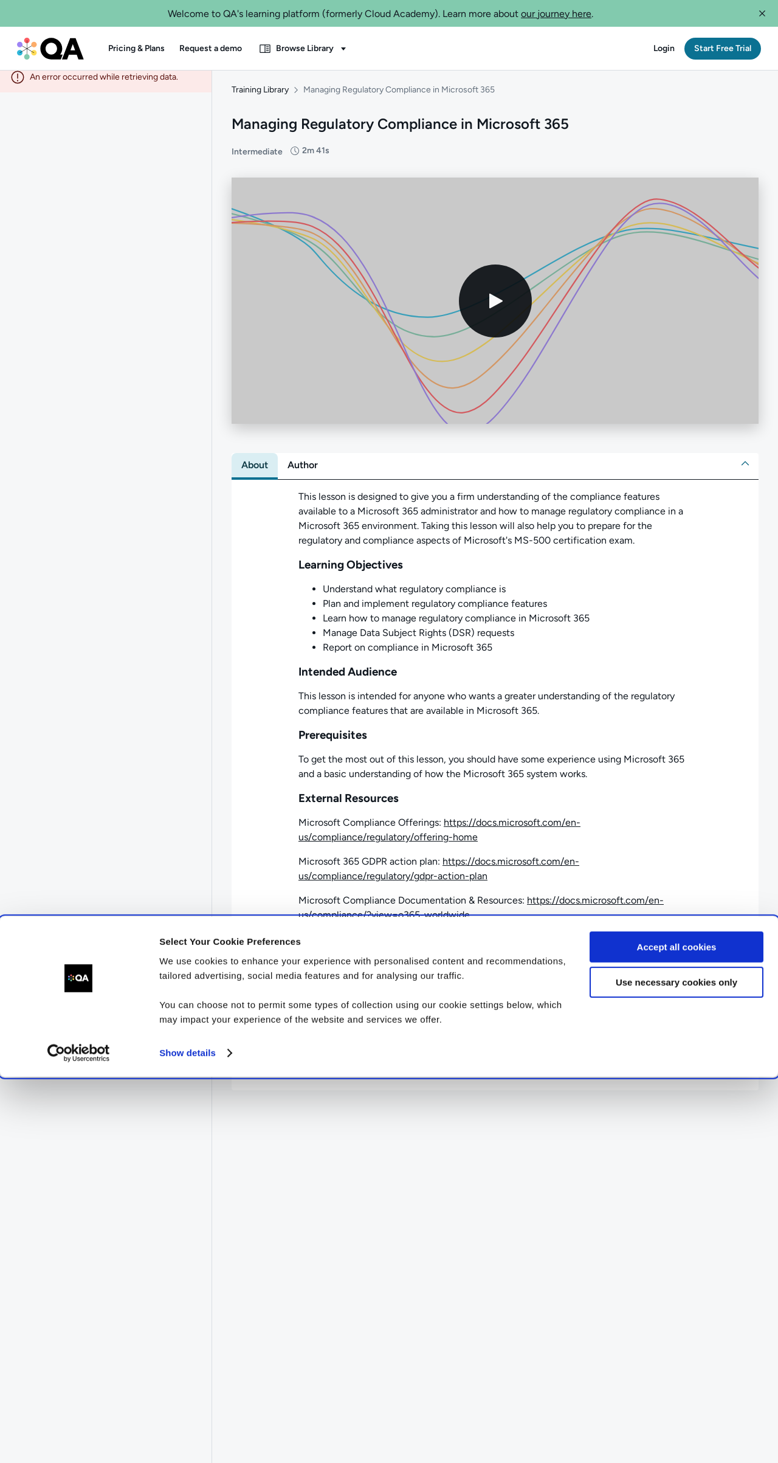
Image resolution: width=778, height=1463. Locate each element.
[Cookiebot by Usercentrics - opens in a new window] (79, 1439)
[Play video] (495, 309)
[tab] (255, 474)
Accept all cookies (677, 1333)
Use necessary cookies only (676, 1368)
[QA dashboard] (50, 48)
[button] (762, 13)
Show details (187, 1439)
